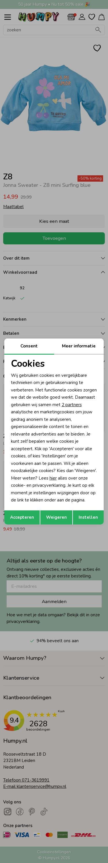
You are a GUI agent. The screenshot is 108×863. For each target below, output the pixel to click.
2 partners (72, 405)
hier (53, 478)
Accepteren (22, 517)
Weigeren (56, 517)
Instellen (88, 517)
